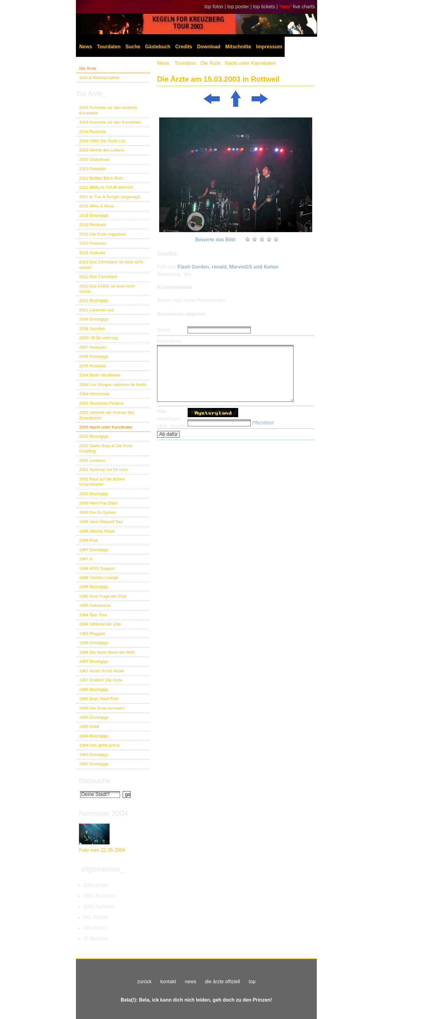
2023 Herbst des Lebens (101, 150)
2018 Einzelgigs (93, 215)
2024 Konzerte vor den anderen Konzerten (108, 110)
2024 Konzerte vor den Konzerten (110, 122)
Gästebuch (157, 46)
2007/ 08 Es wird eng (98, 337)
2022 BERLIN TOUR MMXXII (106, 187)
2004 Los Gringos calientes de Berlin (113, 384)
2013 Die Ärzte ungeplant (102, 234)
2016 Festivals (92, 224)
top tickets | (266, 6)
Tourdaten (109, 46)
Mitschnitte (238, 46)
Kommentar (169, 341)
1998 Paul (88, 540)
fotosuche (95, 780)
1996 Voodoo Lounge (98, 577)
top (252, 981)
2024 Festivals (92, 131)
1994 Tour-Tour (93, 615)
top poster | (240, 6)
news (190, 981)
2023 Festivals (92, 168)
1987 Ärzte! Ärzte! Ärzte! (101, 671)
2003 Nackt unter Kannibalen (105, 427)
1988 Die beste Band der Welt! (107, 652)
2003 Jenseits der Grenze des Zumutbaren (106, 415)
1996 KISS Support (96, 568)
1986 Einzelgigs (93, 689)
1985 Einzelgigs (93, 717)
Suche (132, 46)
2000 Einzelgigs (93, 493)
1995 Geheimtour (95, 605)
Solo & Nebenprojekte (99, 77)
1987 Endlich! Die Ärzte (100, 680)
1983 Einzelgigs (93, 754)
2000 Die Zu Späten (97, 512)
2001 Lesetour (92, 460)
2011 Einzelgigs (93, 300)
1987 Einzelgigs (93, 661)
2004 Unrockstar (94, 393)
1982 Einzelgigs (93, 763)
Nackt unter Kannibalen (250, 63)
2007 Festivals (92, 347)
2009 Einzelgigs (93, 319)
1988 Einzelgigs (93, 642)
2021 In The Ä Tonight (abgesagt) (109, 197)
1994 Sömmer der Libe (100, 624)
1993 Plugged (92, 633)
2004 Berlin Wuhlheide (100, 375)
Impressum (269, 46)
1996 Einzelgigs (93, 586)
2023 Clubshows (94, 159)
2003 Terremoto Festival (101, 403)
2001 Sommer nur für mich (103, 469)
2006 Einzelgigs (93, 356)
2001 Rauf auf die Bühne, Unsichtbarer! (102, 482)
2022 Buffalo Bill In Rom (101, 178)
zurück (144, 981)
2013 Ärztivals (92, 252)
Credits (183, 46)
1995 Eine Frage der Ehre (103, 596)
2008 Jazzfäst (92, 328)
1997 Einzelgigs (93, 549)
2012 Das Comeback (98, 276)
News (85, 46)
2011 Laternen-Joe (96, 310)
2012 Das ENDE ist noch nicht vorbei (107, 289)
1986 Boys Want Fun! (99, 698)
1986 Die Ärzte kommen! (102, 708)
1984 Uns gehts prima (99, 745)
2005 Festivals (92, 366)
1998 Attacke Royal (97, 531)
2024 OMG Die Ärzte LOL (102, 141)
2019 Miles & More (96, 206)
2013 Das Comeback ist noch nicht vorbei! (111, 264)
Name (163, 329)
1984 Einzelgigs (93, 736)
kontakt (168, 981)
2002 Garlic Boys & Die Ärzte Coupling (106, 448)
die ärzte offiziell (222, 981)
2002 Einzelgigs (93, 436)
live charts (304, 6)
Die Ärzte (87, 68)
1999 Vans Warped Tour (101, 521)
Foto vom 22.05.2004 (102, 850)
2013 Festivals (92, 243)
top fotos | (215, 6)
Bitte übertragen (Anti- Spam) (171, 419)
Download (208, 46)
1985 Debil (89, 726)
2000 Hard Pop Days (98, 503)
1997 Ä (85, 559)
